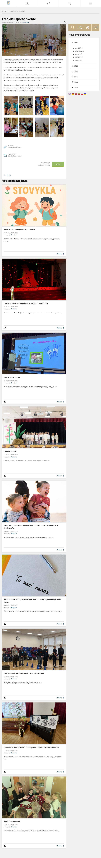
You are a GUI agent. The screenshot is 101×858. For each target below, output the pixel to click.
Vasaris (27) (79, 57)
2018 (76, 88)
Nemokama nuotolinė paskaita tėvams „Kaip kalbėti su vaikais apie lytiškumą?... (31, 526)
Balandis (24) (79, 51)
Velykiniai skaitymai (12, 821)
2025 (76, 66)
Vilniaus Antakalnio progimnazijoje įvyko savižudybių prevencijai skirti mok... (32, 600)
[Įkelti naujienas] (27, 3)
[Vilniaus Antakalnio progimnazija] (8, 3)
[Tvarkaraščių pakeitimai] (48, 3)
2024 (76, 71)
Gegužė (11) (79, 48)
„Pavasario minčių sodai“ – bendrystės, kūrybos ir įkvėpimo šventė (31, 747)
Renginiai (22, 11)
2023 (76, 77)
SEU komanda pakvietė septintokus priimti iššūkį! (24, 673)
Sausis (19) (78, 60)
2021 (76, 82)
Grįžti (9, 175)
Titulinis (4, 11)
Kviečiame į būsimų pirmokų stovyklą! (19, 229)
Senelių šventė (10, 451)
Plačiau (59, 254)
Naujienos (13, 11)
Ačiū (58, 164)
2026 (76, 42)
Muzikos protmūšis (12, 377)
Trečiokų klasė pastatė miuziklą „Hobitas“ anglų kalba (26, 303)
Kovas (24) (78, 54)
